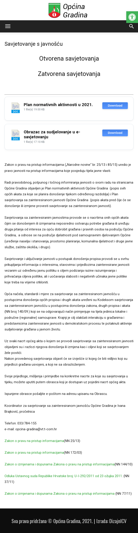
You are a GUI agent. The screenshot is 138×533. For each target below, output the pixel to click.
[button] (132, 17)
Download (115, 105)
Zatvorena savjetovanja (69, 73)
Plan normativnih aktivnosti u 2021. (58, 104)
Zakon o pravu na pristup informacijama (34, 441)
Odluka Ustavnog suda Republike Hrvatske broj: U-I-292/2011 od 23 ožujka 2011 (63, 476)
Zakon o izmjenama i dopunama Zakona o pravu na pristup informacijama (60, 464)
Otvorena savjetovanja (69, 58)
